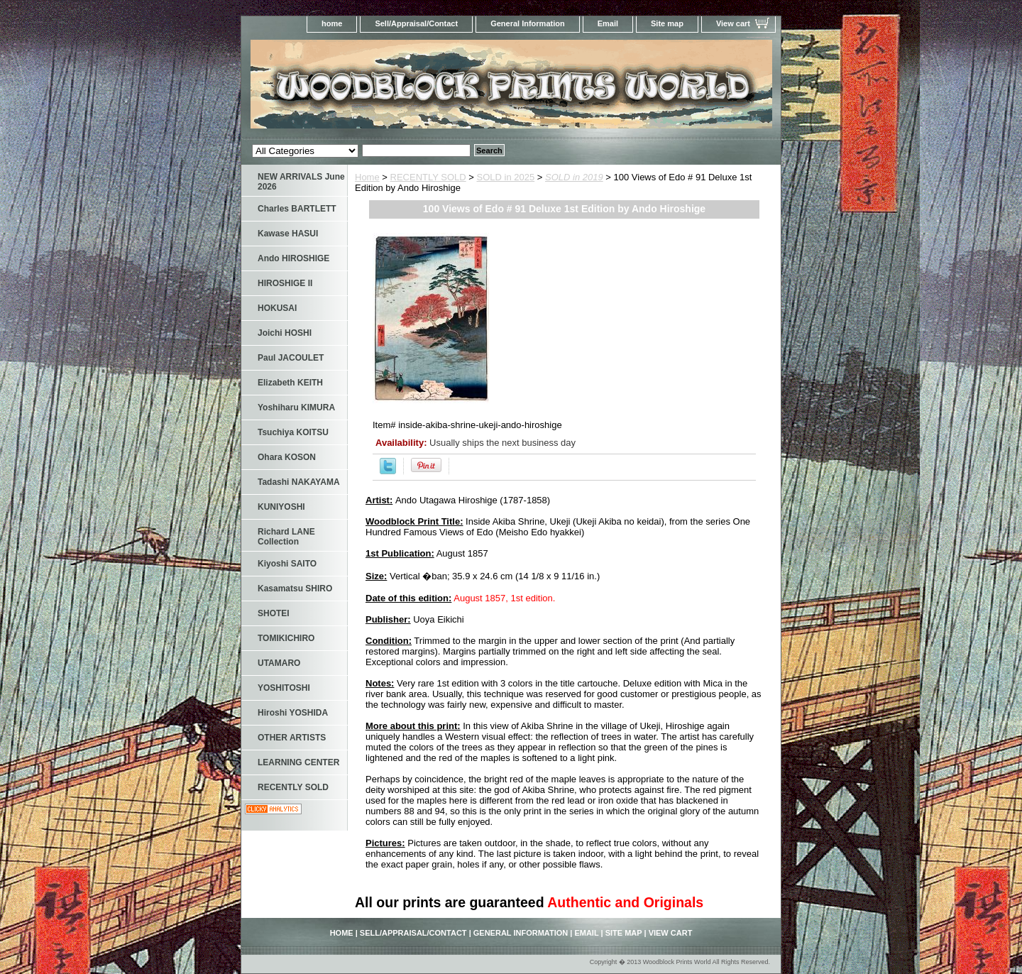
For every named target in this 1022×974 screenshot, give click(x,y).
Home (367, 177)
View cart (733, 23)
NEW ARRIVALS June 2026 (301, 182)
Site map (667, 23)
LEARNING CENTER (298, 762)
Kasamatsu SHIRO (295, 588)
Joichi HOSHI (285, 333)
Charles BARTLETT (297, 209)
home (332, 23)
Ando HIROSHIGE (293, 258)
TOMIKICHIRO (286, 638)
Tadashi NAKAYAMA (299, 482)
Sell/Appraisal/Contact (416, 23)
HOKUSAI (277, 308)
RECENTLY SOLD (428, 177)
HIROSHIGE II (285, 283)
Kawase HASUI (288, 234)
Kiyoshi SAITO (287, 564)
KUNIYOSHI (281, 507)
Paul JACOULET (291, 358)
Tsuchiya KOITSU (293, 432)
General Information (527, 23)
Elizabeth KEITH (290, 383)
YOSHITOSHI (284, 688)
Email (608, 23)
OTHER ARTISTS (292, 738)
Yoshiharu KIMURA (296, 407)
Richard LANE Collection (286, 537)
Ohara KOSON (287, 457)
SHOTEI (274, 613)
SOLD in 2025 (506, 177)
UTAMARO (279, 663)
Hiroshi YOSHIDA (293, 713)
